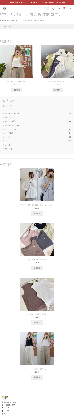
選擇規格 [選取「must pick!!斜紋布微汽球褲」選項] (37, 377)
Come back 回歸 (11, 121)
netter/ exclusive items (13, 125)
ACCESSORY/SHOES (12, 113)
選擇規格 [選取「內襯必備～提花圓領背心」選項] (57, 90)
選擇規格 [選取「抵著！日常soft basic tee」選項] (37, 268)
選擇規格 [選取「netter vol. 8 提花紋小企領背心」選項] (37, 323)
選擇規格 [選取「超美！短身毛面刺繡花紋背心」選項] (17, 90)
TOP (6, 141)
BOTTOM (8, 117)
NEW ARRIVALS (10, 129)
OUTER (7, 137)
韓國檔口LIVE (10, 149)
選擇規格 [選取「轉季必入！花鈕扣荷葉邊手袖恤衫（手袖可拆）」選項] (37, 213)
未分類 (7, 145)
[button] (70, 8)
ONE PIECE (9, 133)
